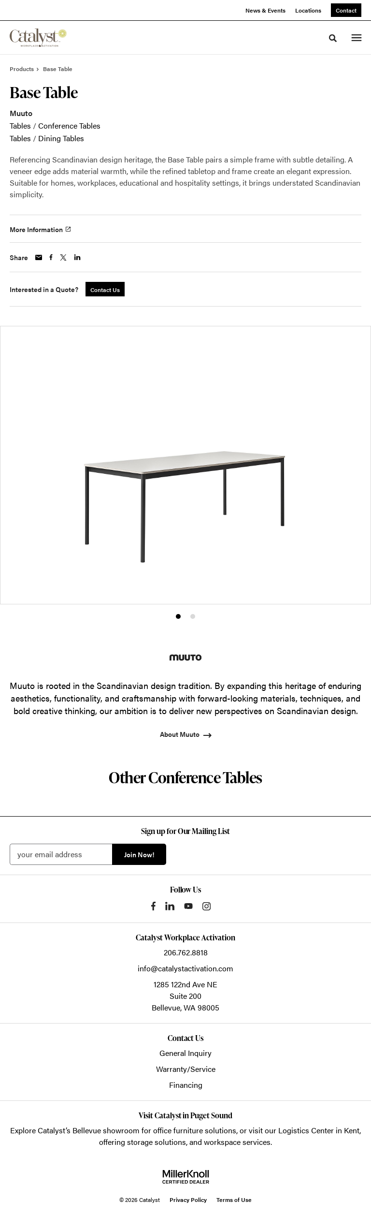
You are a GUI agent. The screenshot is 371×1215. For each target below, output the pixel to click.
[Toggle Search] (333, 38)
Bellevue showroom (106, 1130)
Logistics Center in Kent (318, 1130)
